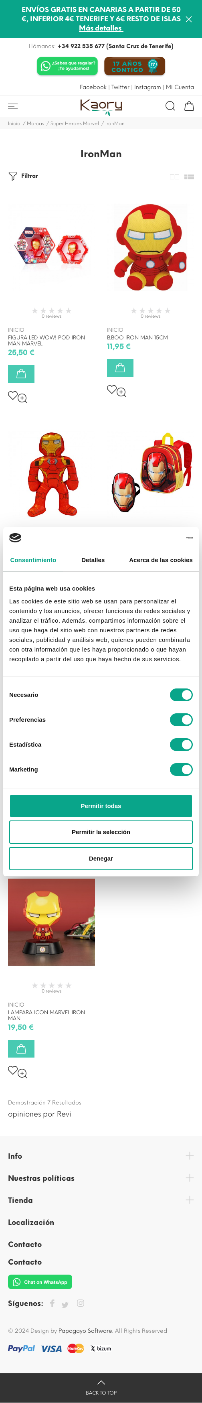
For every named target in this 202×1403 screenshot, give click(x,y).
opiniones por (39, 1114)
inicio (16, 330)
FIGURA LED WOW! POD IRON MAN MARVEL (46, 341)
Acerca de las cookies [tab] (161, 559)
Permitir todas (101, 805)
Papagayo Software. (86, 1331)
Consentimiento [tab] (33, 559)
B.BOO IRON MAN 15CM (137, 338)
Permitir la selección (101, 831)
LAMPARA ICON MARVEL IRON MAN (46, 1015)
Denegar (101, 858)
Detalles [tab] (93, 559)
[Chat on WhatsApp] (67, 66)
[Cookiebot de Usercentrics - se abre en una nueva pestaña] (158, 538)
